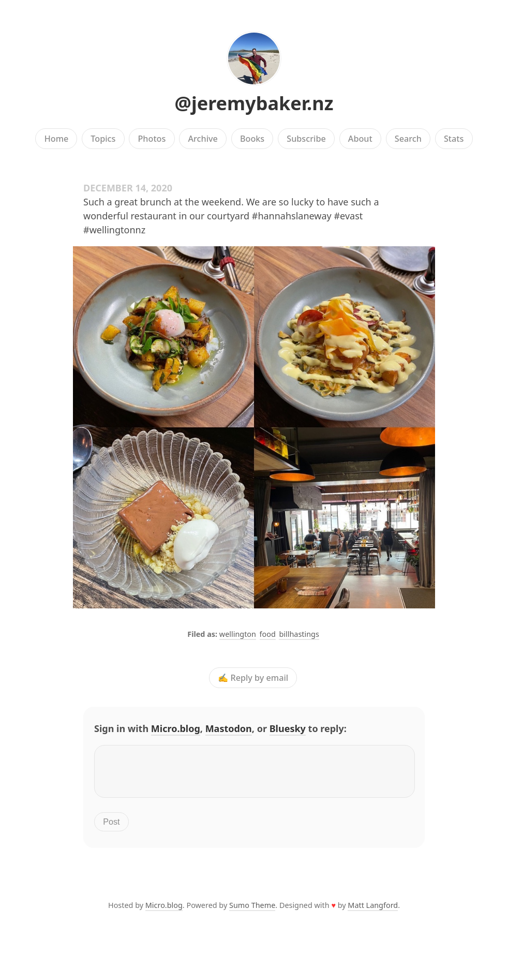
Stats (454, 138)
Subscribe (306, 138)
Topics (103, 138)
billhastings (299, 634)
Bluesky (288, 728)
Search (408, 138)
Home (56, 138)
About (360, 138)
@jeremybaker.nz (254, 103)
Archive (202, 138)
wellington (237, 634)
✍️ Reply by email (253, 677)
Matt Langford (373, 911)
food (268, 634)
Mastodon (228, 728)
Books (252, 138)
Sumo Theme (252, 911)
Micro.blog (175, 728)
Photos (152, 138)
